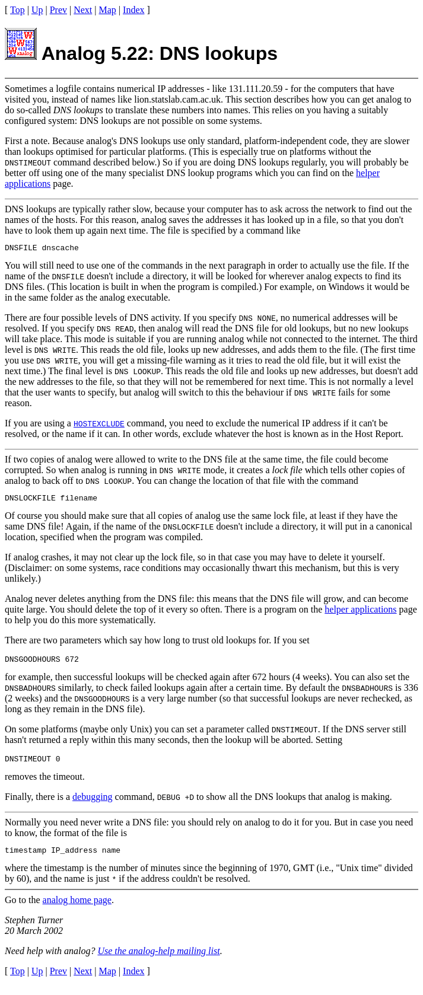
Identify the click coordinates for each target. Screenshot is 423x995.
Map (107, 10)
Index (133, 10)
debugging (92, 804)
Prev (58, 10)
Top (17, 10)
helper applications (360, 613)
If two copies (30, 461)
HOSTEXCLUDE (99, 425)
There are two (31, 644)
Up (37, 10)
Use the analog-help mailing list (158, 960)
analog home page (77, 909)
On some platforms (41, 734)
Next (83, 10)
